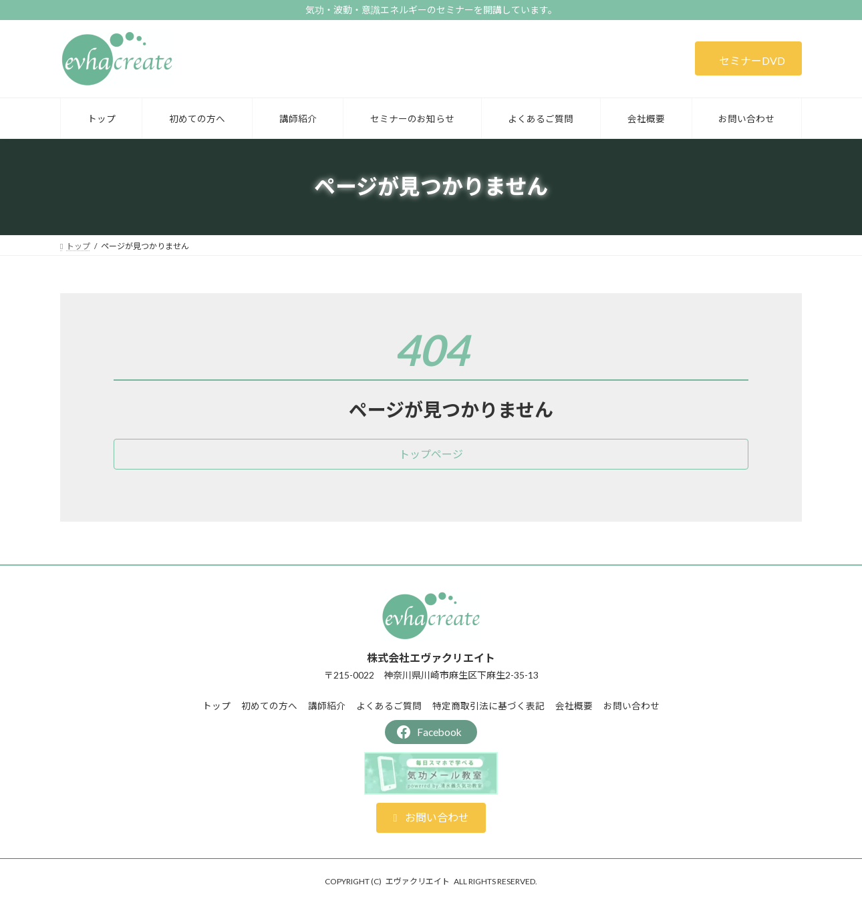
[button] (748, 58)
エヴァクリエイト (418, 881)
